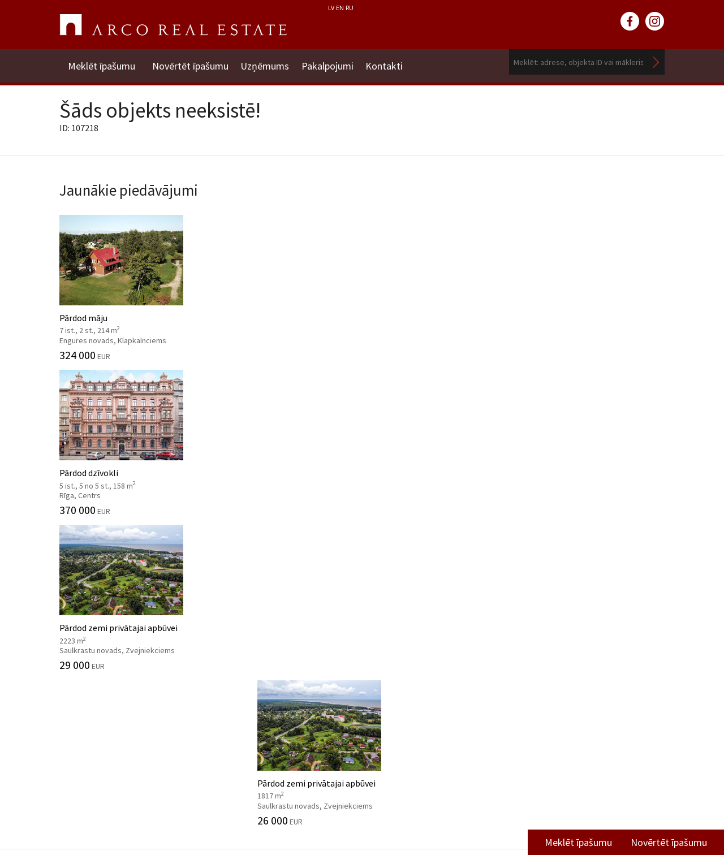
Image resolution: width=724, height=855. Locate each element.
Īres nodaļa (547, 631)
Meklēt (656, 62)
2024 (379, 618)
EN (340, 7)
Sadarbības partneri (97, 704)
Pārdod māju (128, 281)
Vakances (77, 687)
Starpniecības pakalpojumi (266, 584)
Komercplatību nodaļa (569, 648)
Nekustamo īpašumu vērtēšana (275, 601)
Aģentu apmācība (248, 704)
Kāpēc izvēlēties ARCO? (260, 722)
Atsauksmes (82, 739)
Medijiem (76, 722)
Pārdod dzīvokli (284, 281)
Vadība (72, 636)
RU (350, 7)
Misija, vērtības (88, 618)
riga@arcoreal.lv (338, 819)
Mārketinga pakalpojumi (262, 670)
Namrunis (78, 756)
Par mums (78, 584)
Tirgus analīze (242, 636)
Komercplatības (420, 412)
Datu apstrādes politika (104, 653)
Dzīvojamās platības (123, 412)
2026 (379, 584)
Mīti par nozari (87, 670)
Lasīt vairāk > (639, 683)
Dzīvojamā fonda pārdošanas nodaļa (581, 608)
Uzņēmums (269, 61)
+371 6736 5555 (338, 806)
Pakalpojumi (337, 61)
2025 (379, 601)
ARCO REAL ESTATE (173, 25)
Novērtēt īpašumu (190, 61)
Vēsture (74, 601)
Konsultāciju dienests (256, 653)
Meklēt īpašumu (101, 61)
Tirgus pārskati (417, 647)
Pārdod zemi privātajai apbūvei (439, 281)
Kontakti (398, 61)
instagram (655, 21)
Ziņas (387, 560)
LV (331, 7)
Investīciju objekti (249, 618)
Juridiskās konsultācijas (261, 687)
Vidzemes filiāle (556, 666)
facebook (630, 21)
